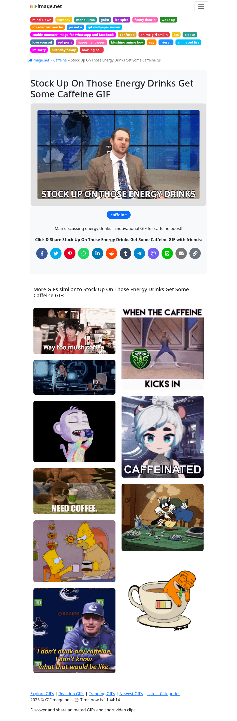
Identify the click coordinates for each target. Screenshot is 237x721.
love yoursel (62, 48)
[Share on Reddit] (111, 262)
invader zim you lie (49, 29)
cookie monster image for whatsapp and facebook (77, 38)
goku (115, 20)
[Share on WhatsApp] (83, 262)
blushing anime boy (158, 48)
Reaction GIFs (71, 693)
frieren (39, 57)
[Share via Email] (181, 262)
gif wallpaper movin (113, 29)
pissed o (81, 29)
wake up (187, 20)
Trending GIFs (102, 693)
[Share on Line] (167, 262)
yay (186, 48)
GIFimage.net (38, 68)
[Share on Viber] (153, 262)
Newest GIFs (131, 693)
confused (137, 38)
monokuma (93, 20)
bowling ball (151, 57)
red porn (88, 48)
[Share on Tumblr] (125, 262)
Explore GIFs (42, 693)
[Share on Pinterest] (69, 262)
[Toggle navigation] (201, 6)
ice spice (134, 20)
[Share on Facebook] (42, 262)
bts (192, 38)
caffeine (118, 223)
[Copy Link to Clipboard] (195, 262)
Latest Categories (164, 693)
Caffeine (60, 68)
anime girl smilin (168, 38)
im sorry (91, 57)
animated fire (65, 57)
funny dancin (161, 20)
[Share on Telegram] (139, 262)
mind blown (43, 20)
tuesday (68, 20)
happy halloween (119, 48)
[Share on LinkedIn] (97, 262)
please (39, 48)
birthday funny (119, 57)
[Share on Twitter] (56, 262)
